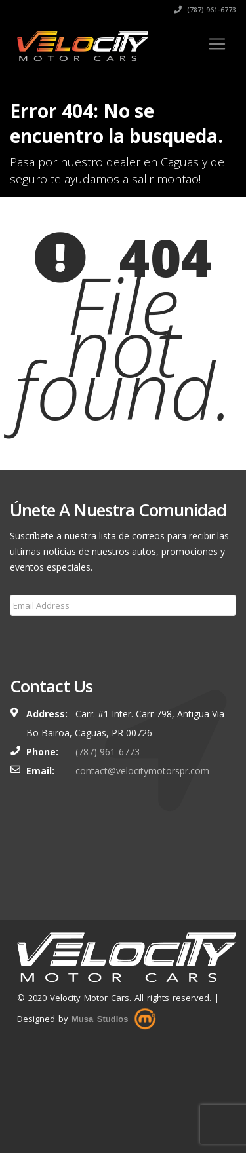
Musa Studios (100, 1019)
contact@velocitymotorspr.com (142, 771)
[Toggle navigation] (217, 44)
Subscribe (38, 637)
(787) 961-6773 (205, 9)
